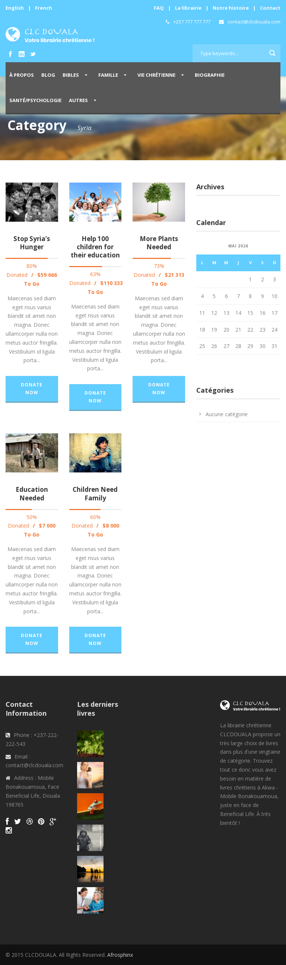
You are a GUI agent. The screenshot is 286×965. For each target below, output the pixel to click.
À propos (21, 75)
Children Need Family (95, 493)
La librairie (188, 7)
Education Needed (32, 493)
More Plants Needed (159, 242)
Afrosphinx (120, 954)
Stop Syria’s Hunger (31, 242)
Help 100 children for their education (95, 246)
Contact (270, 7)
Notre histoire (231, 7)
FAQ (159, 7)
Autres (78, 100)
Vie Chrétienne (156, 75)
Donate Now (31, 388)
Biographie (210, 75)
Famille (108, 75)
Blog (48, 75)
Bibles (71, 75)
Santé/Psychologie (35, 100)
